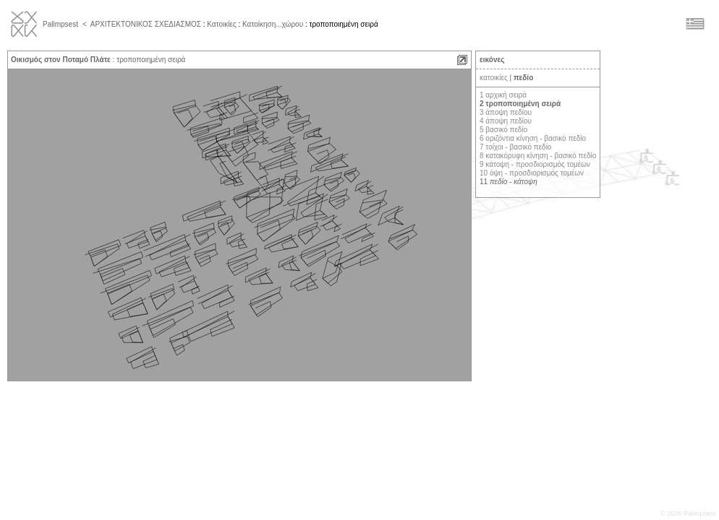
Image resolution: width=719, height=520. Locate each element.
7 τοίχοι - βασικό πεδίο (515, 147)
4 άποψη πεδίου (506, 121)
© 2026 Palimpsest (687, 513)
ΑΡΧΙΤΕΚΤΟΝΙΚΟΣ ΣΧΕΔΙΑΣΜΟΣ (145, 24)
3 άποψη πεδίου (506, 112)
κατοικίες (494, 78)
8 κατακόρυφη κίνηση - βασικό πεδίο (538, 156)
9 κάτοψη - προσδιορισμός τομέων (535, 164)
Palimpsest (60, 24)
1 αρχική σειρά (503, 95)
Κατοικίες (221, 24)
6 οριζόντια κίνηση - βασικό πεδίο (533, 138)
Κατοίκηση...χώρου (272, 24)
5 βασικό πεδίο (503, 130)
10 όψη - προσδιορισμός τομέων (532, 173)
